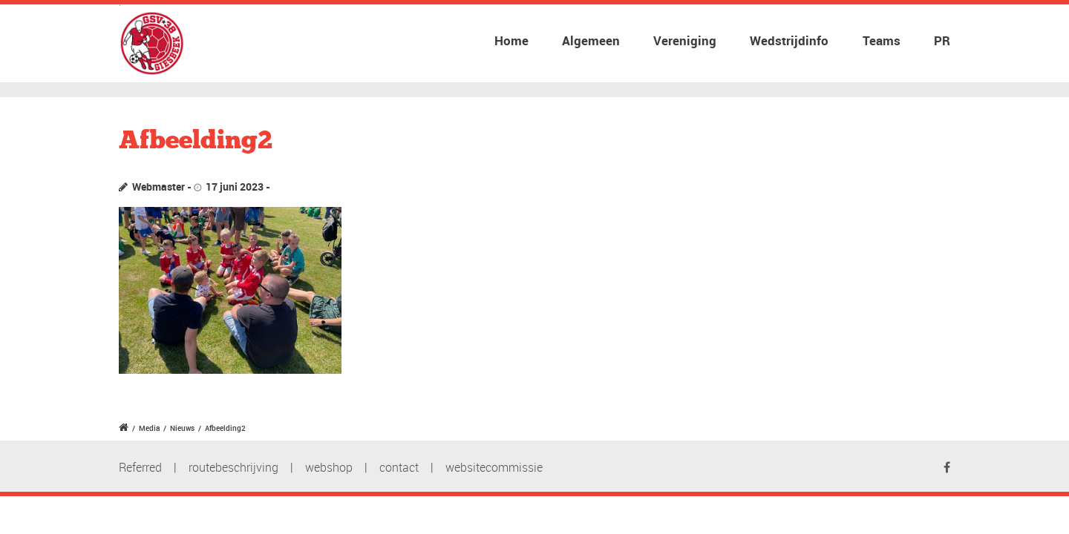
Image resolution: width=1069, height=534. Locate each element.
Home (511, 40)
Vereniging (684, 40)
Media (149, 428)
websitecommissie (494, 467)
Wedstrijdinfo (789, 40)
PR (942, 40)
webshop (329, 467)
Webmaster (158, 186)
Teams (881, 40)
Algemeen (591, 40)
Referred (140, 467)
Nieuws (182, 428)
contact (399, 467)
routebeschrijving (233, 467)
